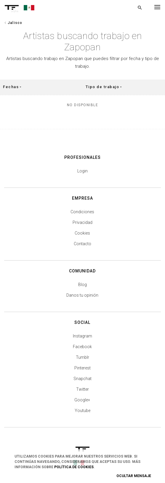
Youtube (82, 410)
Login (82, 171)
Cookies (82, 233)
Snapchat (82, 378)
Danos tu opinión (82, 295)
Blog (82, 284)
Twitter (82, 389)
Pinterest (82, 368)
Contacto (82, 243)
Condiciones (82, 211)
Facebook (82, 346)
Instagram (82, 336)
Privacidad (82, 222)
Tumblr (82, 357)
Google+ (82, 400)
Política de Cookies (74, 467)
